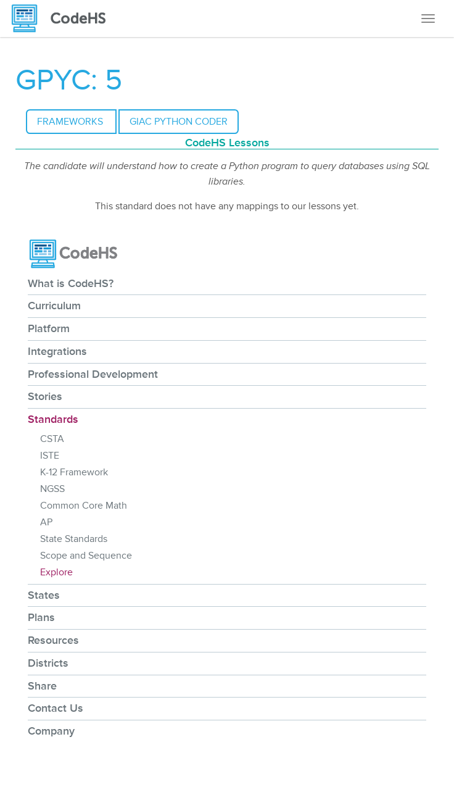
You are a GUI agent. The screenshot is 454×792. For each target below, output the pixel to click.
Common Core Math (83, 505)
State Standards (73, 539)
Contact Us (55, 708)
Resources (53, 640)
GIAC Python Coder (179, 121)
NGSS (52, 489)
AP (46, 522)
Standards (53, 419)
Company (51, 731)
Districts (48, 663)
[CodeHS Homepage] (63, 18)
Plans (41, 617)
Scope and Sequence (86, 555)
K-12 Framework (74, 472)
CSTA (52, 439)
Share (42, 686)
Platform (49, 328)
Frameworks (71, 121)
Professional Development (93, 374)
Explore (56, 572)
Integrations (57, 351)
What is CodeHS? (71, 283)
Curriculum (54, 305)
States (44, 595)
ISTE (49, 455)
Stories (45, 396)
